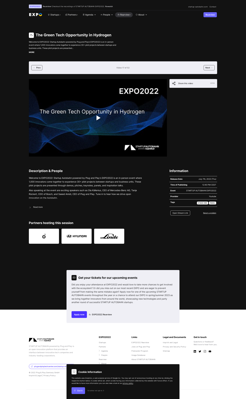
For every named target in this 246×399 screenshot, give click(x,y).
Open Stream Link (180, 213)
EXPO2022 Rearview (100, 314)
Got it (78, 390)
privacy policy (128, 383)
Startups (102, 342)
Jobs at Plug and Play (140, 347)
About (102, 363)
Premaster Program (139, 351)
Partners (102, 347)
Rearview (210, 15)
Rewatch (109, 6)
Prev (37, 68)
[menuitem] (89, 14)
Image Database (138, 355)
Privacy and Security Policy (174, 347)
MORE (31, 52)
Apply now (79, 314)
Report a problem (209, 213)
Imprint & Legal (35, 375)
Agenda (103, 351)
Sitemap (166, 351)
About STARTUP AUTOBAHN (143, 359)
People (103, 355)
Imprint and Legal (170, 342)
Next (209, 68)
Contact (212, 7)
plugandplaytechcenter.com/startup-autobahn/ (52, 366)
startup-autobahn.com (198, 7)
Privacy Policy (49, 375)
